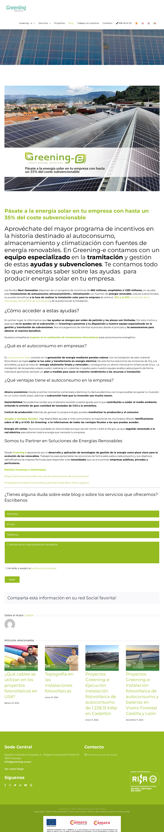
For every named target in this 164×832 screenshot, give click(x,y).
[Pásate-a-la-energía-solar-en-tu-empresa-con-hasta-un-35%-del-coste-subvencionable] (82, 138)
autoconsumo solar (18, 357)
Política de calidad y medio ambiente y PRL (109, 811)
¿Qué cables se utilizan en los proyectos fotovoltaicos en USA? (20, 685)
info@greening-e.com (17, 761)
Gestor (29, 615)
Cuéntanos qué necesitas (100, 754)
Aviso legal (39, 811)
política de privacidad (43, 568)
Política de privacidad (56, 811)
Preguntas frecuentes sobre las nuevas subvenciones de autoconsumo (46, 476)
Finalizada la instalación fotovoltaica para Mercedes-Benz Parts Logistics (46, 482)
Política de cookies (77, 811)
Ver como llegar (14, 769)
